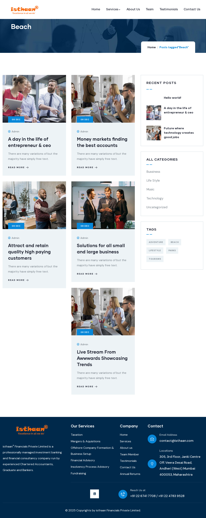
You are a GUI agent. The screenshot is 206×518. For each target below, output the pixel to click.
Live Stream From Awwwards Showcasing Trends (102, 358)
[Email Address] (152, 439)
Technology (154, 198)
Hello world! (172, 97)
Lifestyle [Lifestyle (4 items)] (155, 250)
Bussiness (153, 172)
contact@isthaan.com (176, 441)
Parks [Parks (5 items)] (172, 250)
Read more (18, 167)
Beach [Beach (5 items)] (175, 242)
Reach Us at (137, 490)
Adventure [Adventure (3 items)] (156, 242)
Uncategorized (156, 207)
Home (152, 47)
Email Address (168, 435)
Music (150, 189)
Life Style (153, 180)
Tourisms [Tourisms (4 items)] (155, 259)
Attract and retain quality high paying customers (29, 252)
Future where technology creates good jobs (179, 132)
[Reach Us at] (122, 494)
